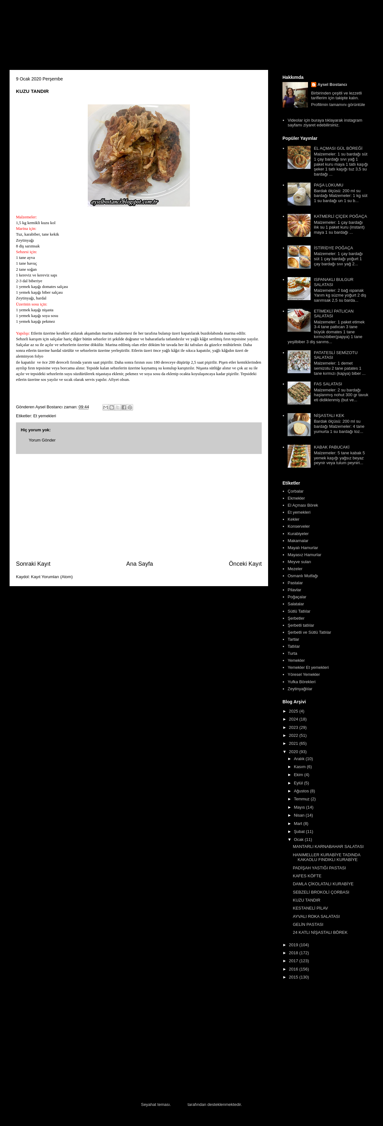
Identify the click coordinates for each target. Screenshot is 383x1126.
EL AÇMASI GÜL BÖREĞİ (338, 148)
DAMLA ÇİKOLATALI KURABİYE (323, 883)
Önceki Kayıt (245, 564)
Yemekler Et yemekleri (308, 667)
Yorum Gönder (42, 440)
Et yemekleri (44, 415)
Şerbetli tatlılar (301, 625)
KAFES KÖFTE (307, 875)
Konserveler (299, 526)
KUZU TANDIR (306, 900)
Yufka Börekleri (301, 681)
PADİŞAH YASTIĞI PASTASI (319, 867)
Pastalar (295, 582)
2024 (294, 719)
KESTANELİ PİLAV (310, 908)
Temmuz (302, 799)
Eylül (299, 783)
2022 (294, 735)
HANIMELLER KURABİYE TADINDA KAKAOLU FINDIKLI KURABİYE (326, 857)
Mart (299, 823)
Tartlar (293, 639)
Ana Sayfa (139, 564)
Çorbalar (296, 491)
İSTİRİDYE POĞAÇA (333, 248)
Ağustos (302, 791)
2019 (294, 944)
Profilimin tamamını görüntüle (338, 104)
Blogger (179, 1104)
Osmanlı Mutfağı (303, 575)
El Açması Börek (303, 505)
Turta (292, 653)
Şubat (300, 831)
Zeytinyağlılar (300, 688)
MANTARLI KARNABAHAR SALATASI (328, 846)
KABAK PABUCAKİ (331, 447)
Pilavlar (294, 589)
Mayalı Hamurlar (303, 547)
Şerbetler (296, 618)
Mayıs (300, 807)
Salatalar (296, 603)
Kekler (293, 519)
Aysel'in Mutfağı (80, 37)
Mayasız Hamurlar (304, 554)
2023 (294, 727)
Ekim (299, 774)
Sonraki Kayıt (33, 564)
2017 (294, 960)
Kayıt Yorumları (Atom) (52, 576)
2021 (294, 743)
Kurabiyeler (298, 533)
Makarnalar (298, 540)
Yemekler (296, 660)
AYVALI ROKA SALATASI (316, 916)
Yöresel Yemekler (304, 674)
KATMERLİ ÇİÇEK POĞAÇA (340, 216)
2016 (294, 969)
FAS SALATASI (328, 384)
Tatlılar (294, 646)
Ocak (299, 839)
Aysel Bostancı (332, 84)
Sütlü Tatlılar (299, 611)
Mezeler (295, 568)
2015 (294, 977)
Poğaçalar (297, 596)
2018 (294, 952)
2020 (294, 751)
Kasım (300, 766)
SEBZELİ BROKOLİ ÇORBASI (321, 892)
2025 (294, 711)
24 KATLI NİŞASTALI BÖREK (320, 932)
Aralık (300, 758)
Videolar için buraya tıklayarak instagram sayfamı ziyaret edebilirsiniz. (325, 123)
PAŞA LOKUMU (328, 185)
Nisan (300, 815)
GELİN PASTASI (308, 924)
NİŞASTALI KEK (329, 415)
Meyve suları (299, 561)
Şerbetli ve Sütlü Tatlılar (309, 632)
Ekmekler (296, 498)
